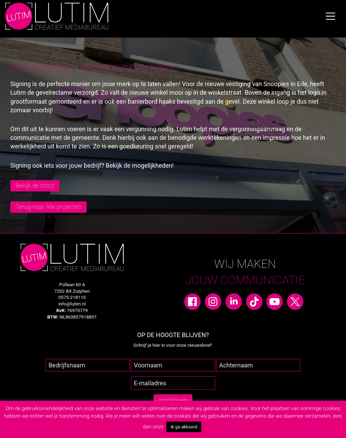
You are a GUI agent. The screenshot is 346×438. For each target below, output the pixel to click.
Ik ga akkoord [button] (183, 426)
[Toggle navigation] (330, 16)
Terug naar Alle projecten (48, 206)
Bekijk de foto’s (34, 185)
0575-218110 (72, 297)
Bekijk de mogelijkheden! (140, 165)
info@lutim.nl (72, 303)
